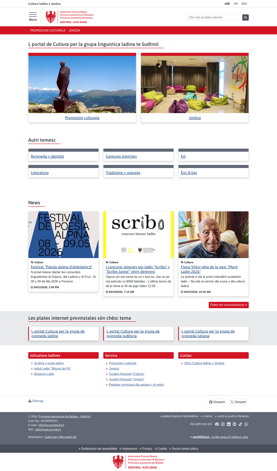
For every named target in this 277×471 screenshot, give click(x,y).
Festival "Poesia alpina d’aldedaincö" (61, 267)
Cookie (161, 448)
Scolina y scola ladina (49, 363)
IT (236, 3)
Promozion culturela (47, 30)
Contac (207, 416)
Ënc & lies (189, 172)
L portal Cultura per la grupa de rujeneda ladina (58, 333)
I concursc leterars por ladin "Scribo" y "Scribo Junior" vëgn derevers (138, 269)
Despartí (217, 402)
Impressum (128, 448)
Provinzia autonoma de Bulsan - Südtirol (65, 416)
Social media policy (183, 448)
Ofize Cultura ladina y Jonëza (204, 363)
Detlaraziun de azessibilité (98, 448)
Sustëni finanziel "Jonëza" (126, 379)
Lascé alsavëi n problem (232, 416)
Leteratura (40, 172)
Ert (183, 156)
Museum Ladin (44, 374)
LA (227, 3)
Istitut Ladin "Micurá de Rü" (52, 368)
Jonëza (74, 30)
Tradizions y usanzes (123, 172)
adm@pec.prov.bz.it (48, 429)
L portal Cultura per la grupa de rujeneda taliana (208, 333)
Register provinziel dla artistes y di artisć (136, 384)
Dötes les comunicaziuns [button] (228, 304)
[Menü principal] (33, 17)
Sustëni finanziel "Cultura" (126, 374)
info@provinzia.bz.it (51, 425)
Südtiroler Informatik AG (60, 437)
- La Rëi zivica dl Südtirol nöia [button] (219, 437)
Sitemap (37, 401)
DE (244, 3)
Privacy (146, 448)
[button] (216, 424)
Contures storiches (121, 156)
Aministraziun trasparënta (179, 416)
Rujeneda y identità (47, 156)
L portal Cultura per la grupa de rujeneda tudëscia (133, 333)
